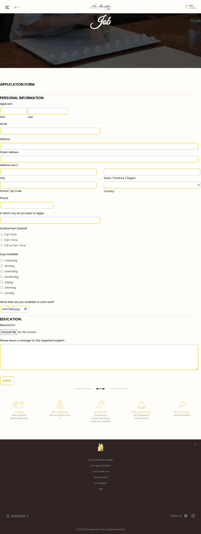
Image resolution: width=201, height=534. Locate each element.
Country (109, 191)
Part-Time (11, 240)
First (2, 117)
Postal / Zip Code (11, 191)
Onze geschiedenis (100, 465)
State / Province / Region (120, 178)
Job (100, 488)
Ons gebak (100, 483)
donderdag (12, 277)
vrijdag (9, 282)
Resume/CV (7, 325)
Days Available (9, 254)
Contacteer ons (100, 471)
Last (30, 117)
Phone (4, 198)
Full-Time (11, 234)
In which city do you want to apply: (22, 213)
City (2, 178)
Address (5, 139)
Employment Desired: (13, 228)
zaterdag (10, 287)
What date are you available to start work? (27, 302)
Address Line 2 (9, 165)
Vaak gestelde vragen (100, 459)
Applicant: (6, 104)
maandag (11, 260)
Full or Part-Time (15, 245)
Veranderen (192, 8)
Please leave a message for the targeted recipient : (33, 340)
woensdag (11, 271)
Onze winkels (101, 477)
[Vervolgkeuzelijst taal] (20, 516)
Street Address (9, 152)
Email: (3, 124)
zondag (9, 293)
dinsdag (10, 266)
